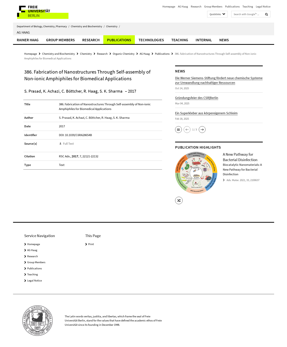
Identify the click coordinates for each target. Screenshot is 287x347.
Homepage (168, 6)
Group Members (213, 6)
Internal (204, 40)
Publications (232, 6)
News (224, 40)
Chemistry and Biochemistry (88, 26)
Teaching (247, 6)
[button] (178, 129)
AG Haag (183, 6)
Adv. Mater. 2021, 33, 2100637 (243, 180)
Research (196, 6)
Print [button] (91, 244)
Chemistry (113, 26)
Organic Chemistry (123, 53)
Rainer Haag (28, 40)
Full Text (68, 143)
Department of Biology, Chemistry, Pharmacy (43, 26)
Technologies (151, 40)
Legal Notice (263, 6)
